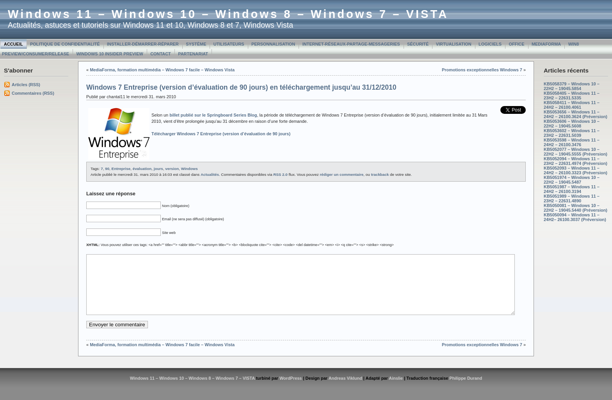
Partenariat (193, 53)
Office (516, 44)
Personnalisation (273, 44)
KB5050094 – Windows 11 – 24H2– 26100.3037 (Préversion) (575, 217)
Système (196, 44)
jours (158, 168)
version (172, 168)
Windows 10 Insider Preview (109, 53)
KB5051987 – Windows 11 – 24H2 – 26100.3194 (572, 189)
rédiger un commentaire (341, 174)
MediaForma (546, 44)
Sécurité (418, 44)
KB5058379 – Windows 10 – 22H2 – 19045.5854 (572, 86)
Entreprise (121, 168)
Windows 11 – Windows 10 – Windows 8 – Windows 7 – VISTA (228, 14)
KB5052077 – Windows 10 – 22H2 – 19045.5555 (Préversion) (575, 151)
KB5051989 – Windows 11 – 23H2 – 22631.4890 (572, 198)
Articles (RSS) (26, 84)
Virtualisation (453, 44)
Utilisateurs (228, 44)
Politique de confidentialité (65, 44)
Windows (189, 168)
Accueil (13, 44)
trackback (380, 174)
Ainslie (396, 390)
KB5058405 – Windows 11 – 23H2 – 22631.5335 (572, 95)
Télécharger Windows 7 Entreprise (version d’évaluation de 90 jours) (220, 133)
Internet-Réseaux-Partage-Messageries (351, 44)
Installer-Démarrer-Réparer (143, 44)
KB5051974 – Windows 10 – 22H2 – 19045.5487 (572, 179)
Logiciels (490, 44)
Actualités (210, 174)
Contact (160, 53)
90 (107, 168)
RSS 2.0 (280, 174)
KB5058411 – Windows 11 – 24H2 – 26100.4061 (572, 105)
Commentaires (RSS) (33, 93)
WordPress (290, 390)
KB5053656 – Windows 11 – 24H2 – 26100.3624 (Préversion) (575, 114)
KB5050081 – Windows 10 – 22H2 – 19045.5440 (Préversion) (575, 207)
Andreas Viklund (345, 390)
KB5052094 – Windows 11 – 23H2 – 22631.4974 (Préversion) (575, 161)
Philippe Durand (465, 390)
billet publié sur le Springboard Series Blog (213, 115)
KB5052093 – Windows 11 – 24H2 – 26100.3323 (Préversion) (575, 170)
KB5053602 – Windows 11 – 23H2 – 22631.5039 (572, 133)
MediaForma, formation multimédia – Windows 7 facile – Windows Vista (162, 69)
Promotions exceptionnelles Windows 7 (482, 69)
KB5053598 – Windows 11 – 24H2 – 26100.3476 (572, 142)
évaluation (142, 168)
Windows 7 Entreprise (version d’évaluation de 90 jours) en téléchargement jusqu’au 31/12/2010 (241, 87)
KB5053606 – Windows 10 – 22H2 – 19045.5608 (572, 123)
